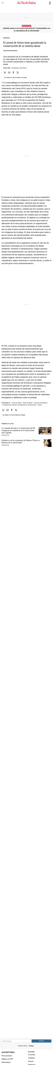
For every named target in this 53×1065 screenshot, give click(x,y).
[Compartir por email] (9, 72)
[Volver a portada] (26, 3)
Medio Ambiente (28, 403)
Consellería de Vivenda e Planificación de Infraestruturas (19, 405)
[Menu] (3, 3)
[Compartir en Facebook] (13, 72)
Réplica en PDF (7, 1059)
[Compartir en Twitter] (17, 72)
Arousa (30, 1061)
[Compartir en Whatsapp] (5, 72)
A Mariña (31, 1058)
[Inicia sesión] (49, 3)
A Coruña (31, 1055)
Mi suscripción (7, 1056)
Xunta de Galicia (17, 403)
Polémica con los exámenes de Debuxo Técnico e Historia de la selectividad (21, 441)
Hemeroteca (6, 1062)
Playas (40, 405)
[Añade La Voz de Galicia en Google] (15, 77)
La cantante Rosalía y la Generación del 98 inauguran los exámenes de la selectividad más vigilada (18, 430)
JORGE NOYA (5, 435)
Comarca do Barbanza (40, 403)
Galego (31, 1045)
